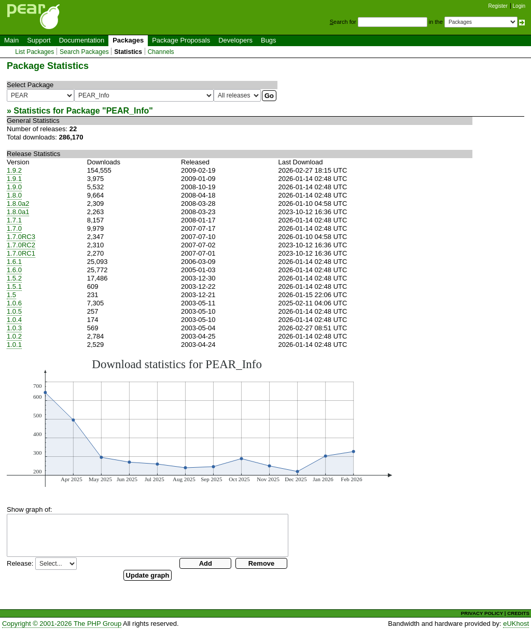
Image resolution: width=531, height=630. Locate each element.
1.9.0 (14, 187)
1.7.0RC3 (21, 237)
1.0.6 (14, 303)
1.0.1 (14, 344)
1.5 (11, 295)
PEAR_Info (127, 110)
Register (498, 6)
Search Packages (84, 51)
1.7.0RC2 (21, 245)
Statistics (128, 51)
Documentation (81, 40)
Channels (161, 51)
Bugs (268, 40)
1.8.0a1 (18, 212)
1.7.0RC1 (21, 253)
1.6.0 (14, 270)
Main (11, 40)
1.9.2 (14, 170)
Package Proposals (181, 40)
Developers (235, 40)
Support (39, 40)
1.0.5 (14, 311)
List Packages (34, 51)
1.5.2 (14, 278)
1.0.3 (14, 328)
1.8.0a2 (18, 203)
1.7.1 (14, 220)
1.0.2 (14, 336)
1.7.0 (14, 228)
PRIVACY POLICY (482, 613)
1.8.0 (14, 195)
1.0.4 (14, 320)
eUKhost (516, 623)
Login (519, 6)
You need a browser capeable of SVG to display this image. (199, 422)
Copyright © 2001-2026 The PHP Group (61, 623)
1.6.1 (14, 261)
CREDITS (518, 613)
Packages (128, 40)
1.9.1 (14, 179)
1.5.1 (14, 286)
